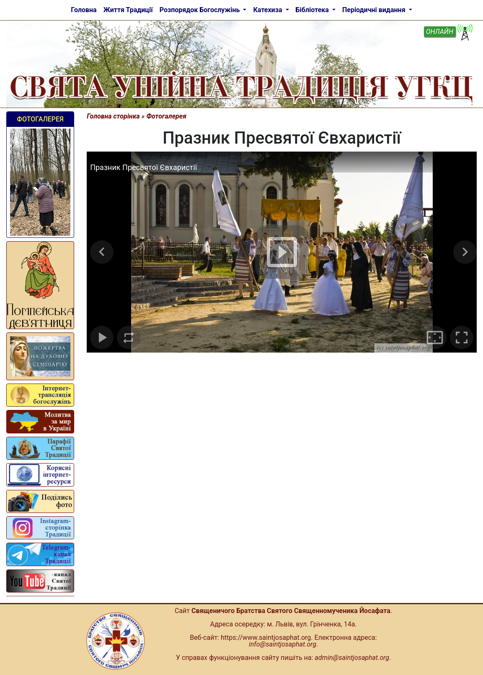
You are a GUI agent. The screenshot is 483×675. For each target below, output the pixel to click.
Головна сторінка (113, 116)
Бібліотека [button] (313, 10)
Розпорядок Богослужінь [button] (201, 10)
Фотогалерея (40, 119)
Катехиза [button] (268, 10)
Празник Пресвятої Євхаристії (143, 167)
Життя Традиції (128, 10)
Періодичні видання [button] (374, 10)
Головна (83, 10)
